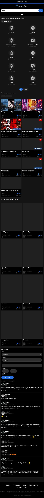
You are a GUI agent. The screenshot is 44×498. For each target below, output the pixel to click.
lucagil (7, 441)
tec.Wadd (7, 394)
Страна (4, 357)
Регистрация (20, 1)
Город (3, 362)
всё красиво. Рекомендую (9, 398)
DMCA (26, 487)
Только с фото (8, 373)
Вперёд (25, 89)
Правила (19, 487)
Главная (7, 485)
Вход (26, 1)
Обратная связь (33, 485)
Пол (3, 351)
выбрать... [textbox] (5, 354)
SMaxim (7, 383)
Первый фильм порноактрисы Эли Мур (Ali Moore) (16, 463)
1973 (4, 416)
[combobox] (22, 354)
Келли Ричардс (9, 454)
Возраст (4, 368)
